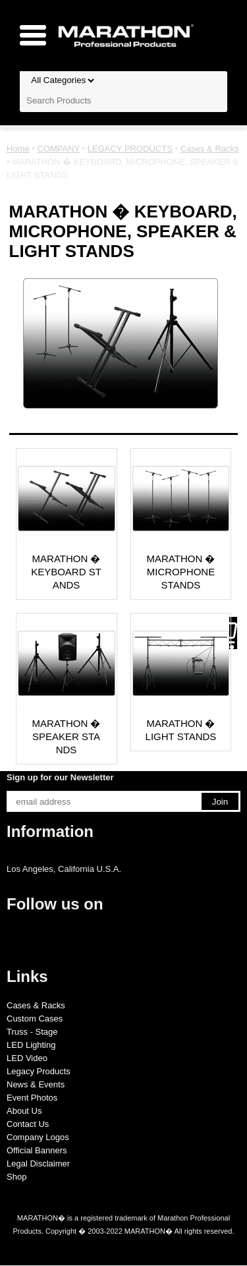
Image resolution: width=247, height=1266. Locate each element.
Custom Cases (35, 1018)
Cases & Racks (209, 149)
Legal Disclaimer (38, 1163)
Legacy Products (38, 1071)
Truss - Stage (32, 1032)
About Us (24, 1111)
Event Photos (32, 1098)
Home (18, 149)
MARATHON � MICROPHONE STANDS (181, 571)
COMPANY (58, 149)
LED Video (27, 1058)
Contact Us (28, 1124)
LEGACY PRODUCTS (130, 149)
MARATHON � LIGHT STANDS (181, 730)
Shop (16, 1177)
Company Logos (38, 1137)
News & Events (36, 1084)
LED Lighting (31, 1045)
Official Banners (37, 1150)
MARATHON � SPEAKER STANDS (66, 736)
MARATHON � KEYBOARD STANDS (66, 571)
